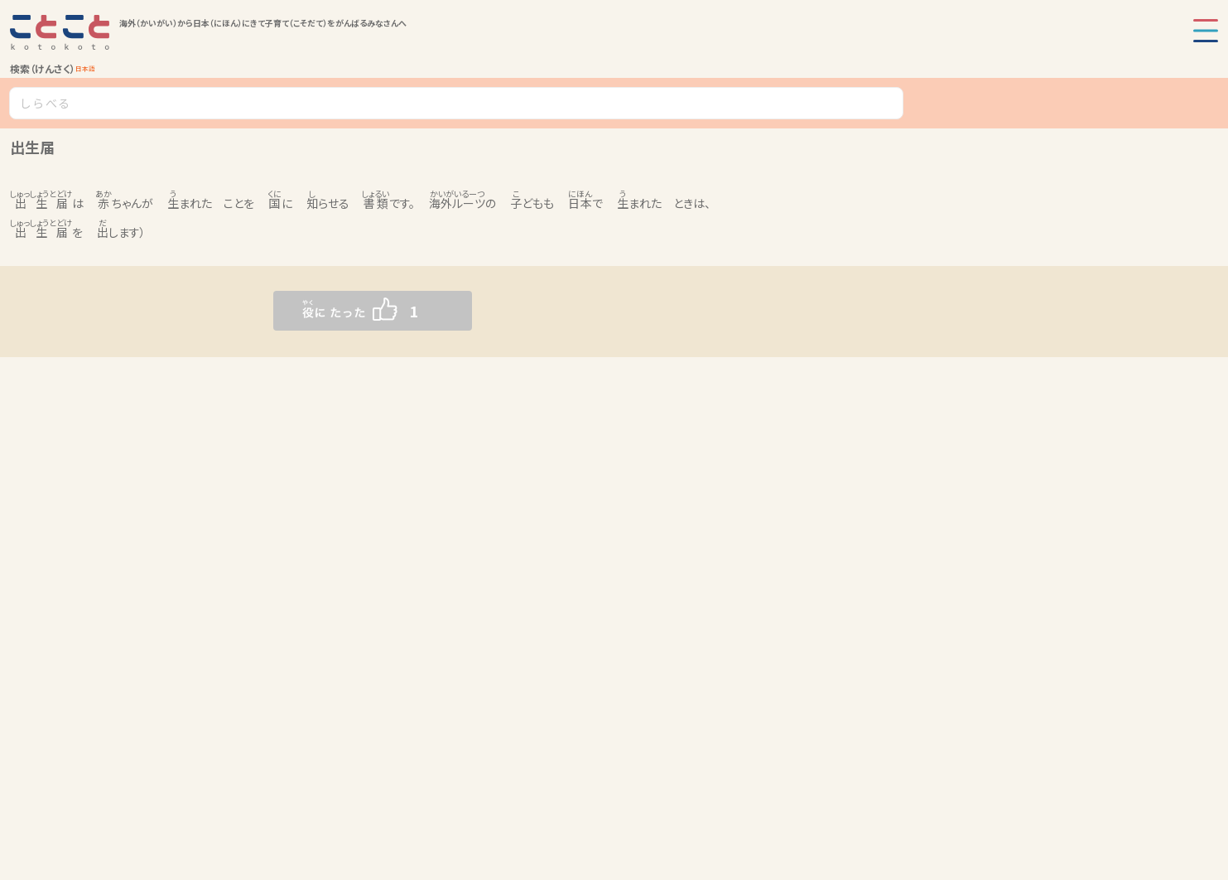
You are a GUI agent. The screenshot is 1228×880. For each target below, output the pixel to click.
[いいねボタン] (339, 311)
